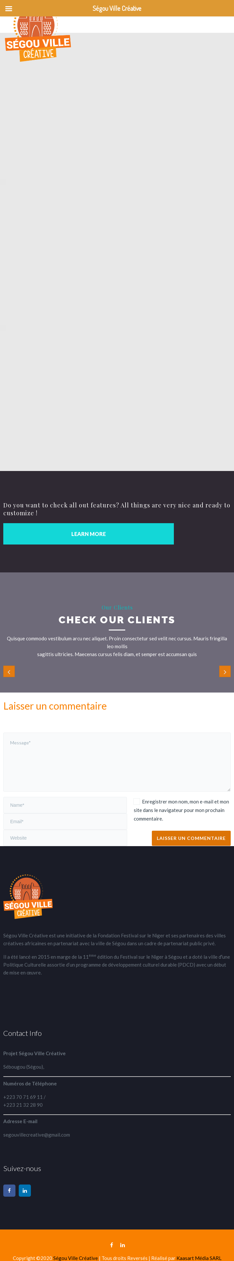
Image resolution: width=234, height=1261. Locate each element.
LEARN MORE (88, 534)
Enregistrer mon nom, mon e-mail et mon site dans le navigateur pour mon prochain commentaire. (181, 810)
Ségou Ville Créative (76, 1258)
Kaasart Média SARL (199, 1258)
